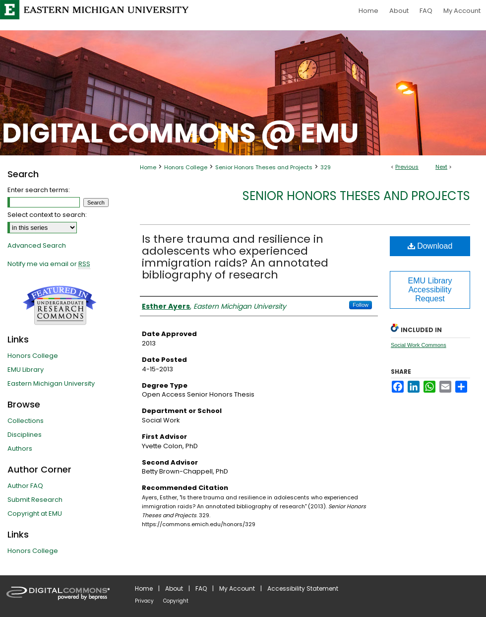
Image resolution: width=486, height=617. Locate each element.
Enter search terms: (38, 190)
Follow (360, 305)
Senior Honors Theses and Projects (263, 167)
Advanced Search (36, 245)
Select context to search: (47, 214)
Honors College (185, 167)
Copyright (175, 601)
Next (441, 167)
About (174, 588)
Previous (407, 167)
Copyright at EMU (34, 513)
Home (148, 167)
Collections (25, 420)
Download (430, 246)
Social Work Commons (418, 345)
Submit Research (34, 499)
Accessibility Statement (302, 588)
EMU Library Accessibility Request (430, 289)
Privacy (144, 601)
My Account (237, 588)
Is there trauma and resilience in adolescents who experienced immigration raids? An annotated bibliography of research (235, 256)
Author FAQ (25, 485)
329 (325, 167)
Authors (19, 448)
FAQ (201, 588)
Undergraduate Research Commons (59, 305)
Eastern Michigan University (51, 383)
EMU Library (25, 369)
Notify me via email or (48, 264)
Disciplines (24, 434)
